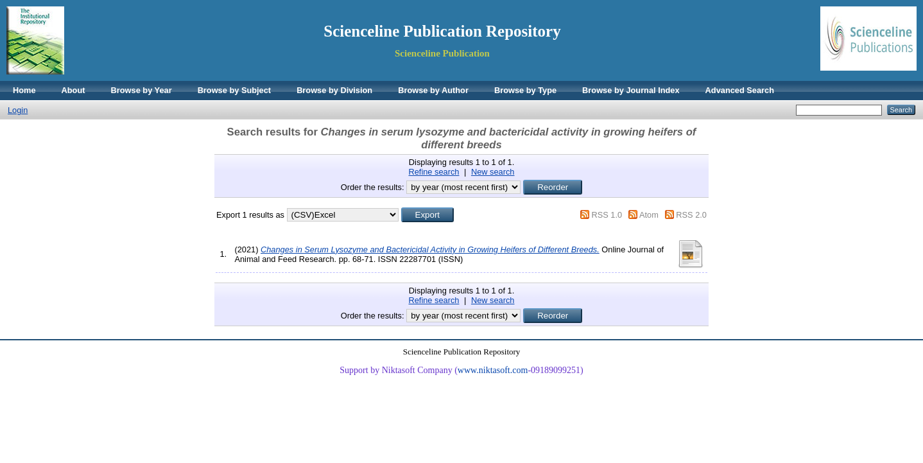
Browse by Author (433, 90)
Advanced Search (739, 90)
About (73, 90)
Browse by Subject (235, 90)
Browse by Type (525, 90)
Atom (649, 215)
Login (18, 110)
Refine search (434, 172)
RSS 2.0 (691, 215)
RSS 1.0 (606, 215)
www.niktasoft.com (493, 370)
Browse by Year (141, 90)
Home (24, 90)
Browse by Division (334, 90)
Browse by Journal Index (630, 90)
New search (493, 172)
